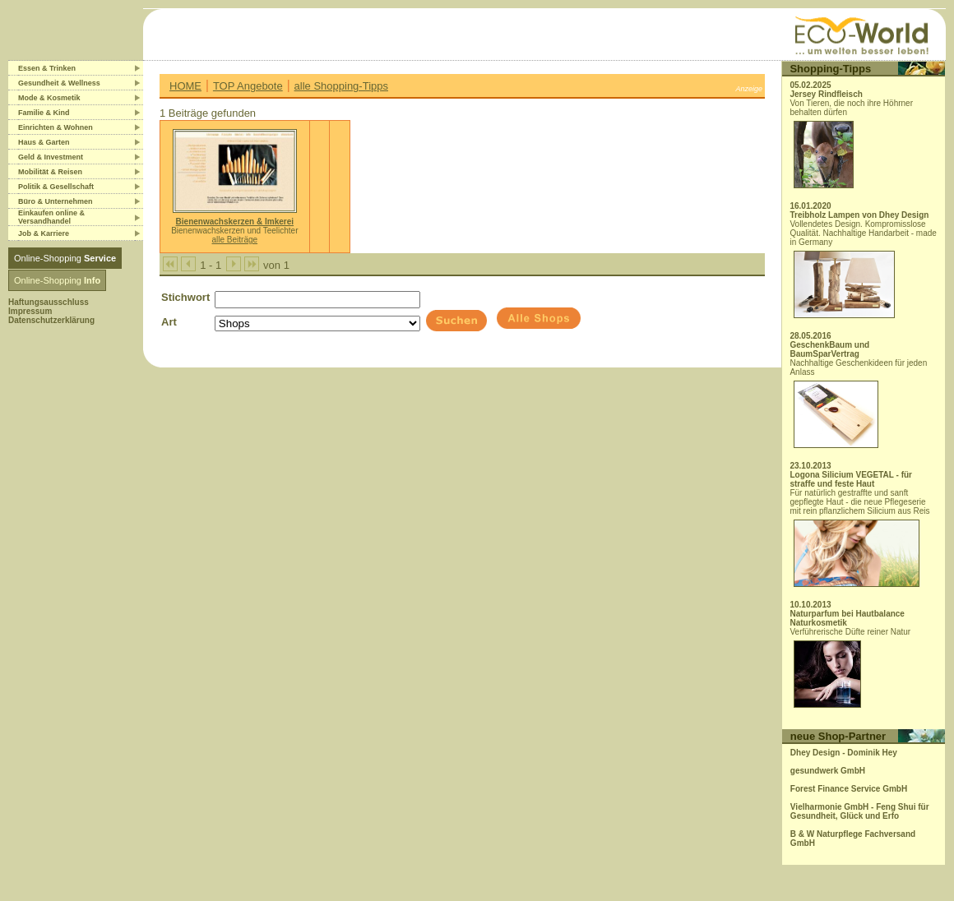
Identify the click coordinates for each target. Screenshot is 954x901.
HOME (185, 86)
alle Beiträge (235, 239)
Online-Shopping (65, 258)
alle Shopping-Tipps (341, 86)
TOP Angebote (248, 86)
